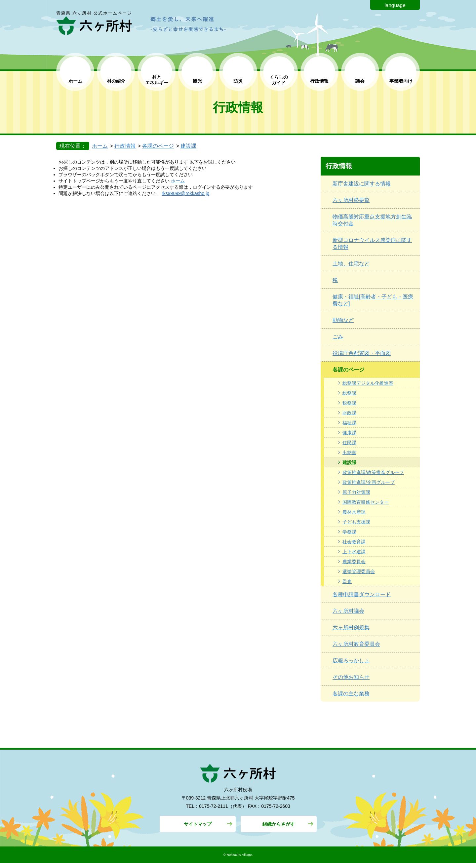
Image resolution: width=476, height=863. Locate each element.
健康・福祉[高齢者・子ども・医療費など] (373, 300)
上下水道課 (354, 551)
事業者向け (401, 81)
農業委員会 (354, 561)
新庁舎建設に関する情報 (362, 183)
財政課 (349, 412)
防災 (238, 81)
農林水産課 (354, 512)
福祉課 (349, 422)
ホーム (75, 81)
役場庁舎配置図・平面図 (362, 353)
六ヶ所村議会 (348, 611)
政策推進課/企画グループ (368, 482)
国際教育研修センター (365, 502)
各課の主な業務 (351, 693)
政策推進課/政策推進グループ (373, 472)
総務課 (349, 393)
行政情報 (319, 81)
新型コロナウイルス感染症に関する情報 (372, 243)
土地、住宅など (351, 263)
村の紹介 (116, 81)
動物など (343, 320)
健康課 (349, 432)
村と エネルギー (156, 79)
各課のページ (158, 146)
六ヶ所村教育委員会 (356, 644)
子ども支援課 (356, 522)
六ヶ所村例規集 (351, 627)
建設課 (188, 146)
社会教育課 (354, 541)
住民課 (349, 442)
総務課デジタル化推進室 (367, 383)
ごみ (338, 336)
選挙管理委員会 (358, 571)
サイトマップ (198, 824)
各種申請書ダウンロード (362, 594)
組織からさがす (278, 824)
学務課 (349, 531)
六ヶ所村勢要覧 (351, 200)
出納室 (349, 452)
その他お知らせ (351, 677)
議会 (360, 81)
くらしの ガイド (278, 79)
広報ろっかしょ (351, 660)
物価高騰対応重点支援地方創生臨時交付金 (372, 220)
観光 (197, 81)
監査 (347, 581)
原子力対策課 (356, 492)
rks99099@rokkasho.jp (185, 193)
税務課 (349, 403)
